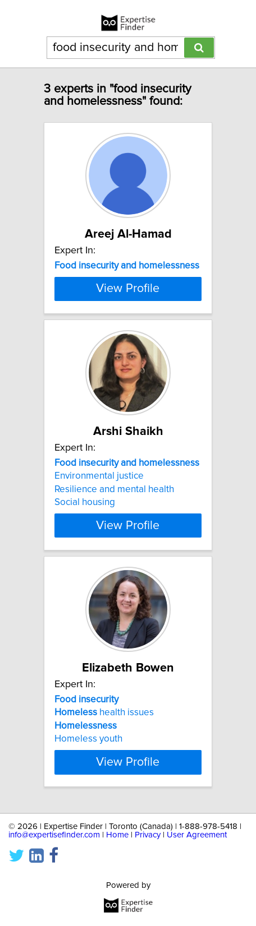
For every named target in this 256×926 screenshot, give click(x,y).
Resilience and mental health (114, 529)
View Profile (127, 328)
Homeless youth (88, 778)
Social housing (84, 541)
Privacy (148, 874)
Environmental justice (99, 515)
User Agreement (197, 874)
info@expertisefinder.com (54, 874)
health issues (104, 752)
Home (117, 874)
